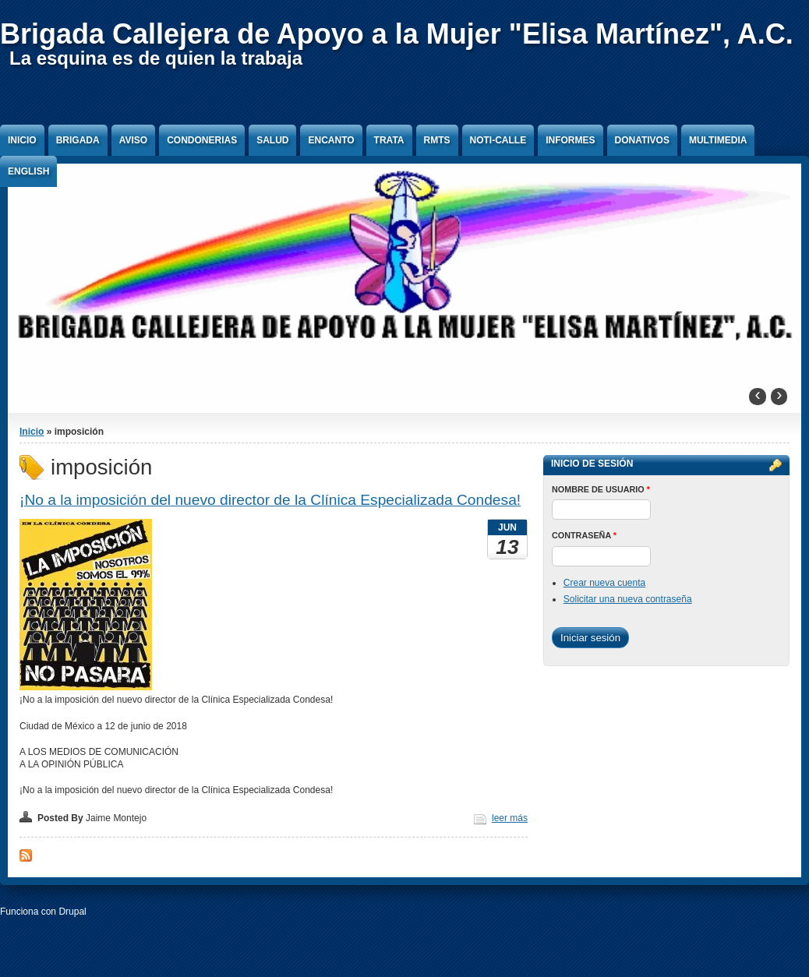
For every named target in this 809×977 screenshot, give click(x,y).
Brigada (78, 140)
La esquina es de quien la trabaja (155, 58)
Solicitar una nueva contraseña (627, 599)
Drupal (72, 911)
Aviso (133, 140)
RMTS (437, 140)
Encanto (331, 140)
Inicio (22, 140)
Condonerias (202, 140)
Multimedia (718, 140)
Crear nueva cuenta (604, 582)
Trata (389, 140)
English (28, 171)
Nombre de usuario (601, 489)
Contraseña (584, 535)
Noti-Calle (498, 140)
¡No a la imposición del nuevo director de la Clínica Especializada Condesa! (270, 500)
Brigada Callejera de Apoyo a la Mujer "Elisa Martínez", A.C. (396, 34)
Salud (272, 140)
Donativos (642, 140)
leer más (510, 818)
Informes (570, 140)
